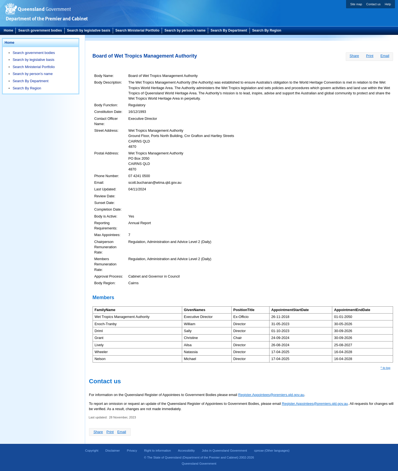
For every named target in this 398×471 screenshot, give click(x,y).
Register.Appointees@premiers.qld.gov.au (271, 395)
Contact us (373, 4)
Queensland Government (199, 463)
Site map (356, 4)
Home (8, 30)
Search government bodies (40, 30)
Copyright (91, 450)
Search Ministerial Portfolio (137, 30)
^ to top (385, 367)
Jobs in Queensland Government (224, 450)
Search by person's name (185, 30)
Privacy (132, 450)
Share (354, 56)
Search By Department (229, 30)
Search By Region (266, 30)
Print (369, 56)
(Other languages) (271, 450)
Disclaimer (112, 450)
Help (388, 4)
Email (384, 56)
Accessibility (186, 450)
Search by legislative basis (88, 30)
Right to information (157, 450)
